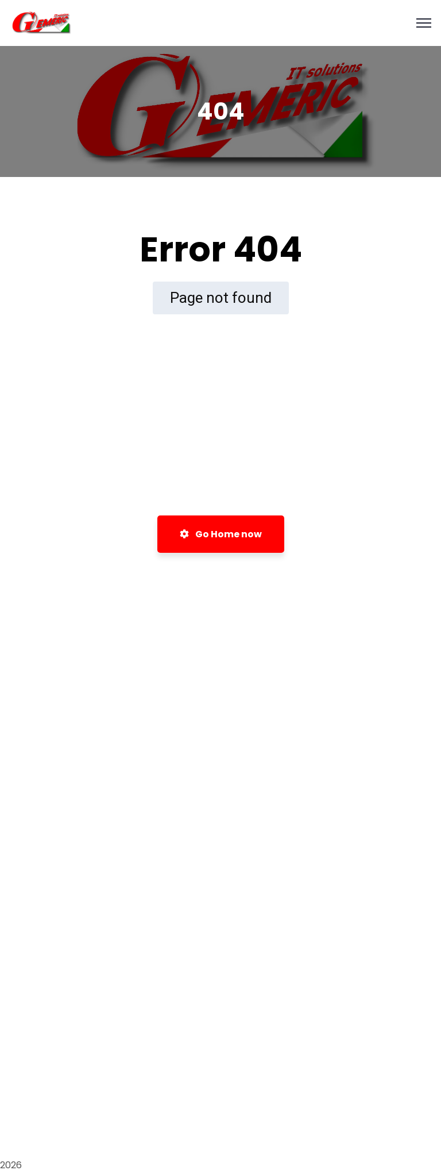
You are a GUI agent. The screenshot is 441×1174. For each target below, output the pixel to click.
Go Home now (221, 534)
